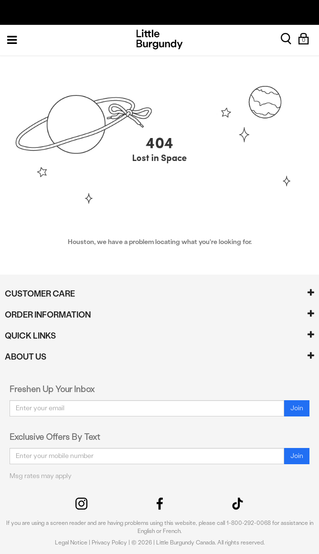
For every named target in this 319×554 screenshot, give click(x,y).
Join (296, 408)
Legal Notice (71, 542)
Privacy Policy (109, 542)
